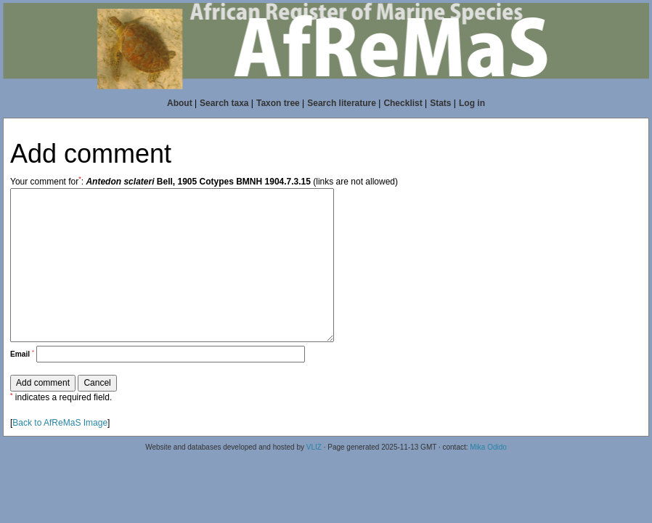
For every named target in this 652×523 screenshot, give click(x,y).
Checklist (402, 103)
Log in (472, 103)
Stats (440, 103)
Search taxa (224, 103)
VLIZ (314, 447)
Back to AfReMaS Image (59, 423)
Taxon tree (278, 103)
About (179, 103)
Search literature (341, 103)
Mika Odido (488, 447)
